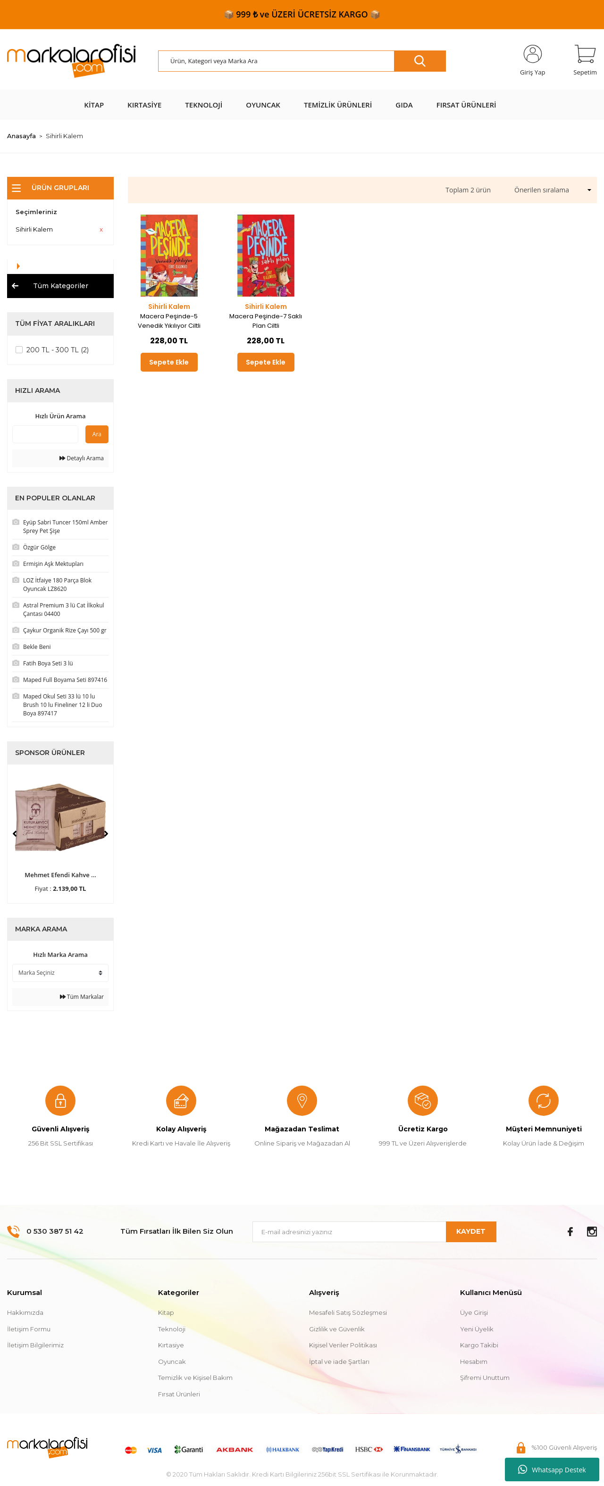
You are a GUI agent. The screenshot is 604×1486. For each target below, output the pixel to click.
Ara (96, 434)
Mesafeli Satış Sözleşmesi (348, 1312)
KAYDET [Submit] (471, 1231)
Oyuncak (172, 1361)
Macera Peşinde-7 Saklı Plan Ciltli (265, 321)
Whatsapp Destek (552, 1469)
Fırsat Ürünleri (179, 1394)
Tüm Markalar (82, 997)
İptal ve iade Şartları (339, 1361)
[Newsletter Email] (374, 1231)
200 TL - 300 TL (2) (57, 350)
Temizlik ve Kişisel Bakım (195, 1377)
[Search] (302, 61)
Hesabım (473, 1361)
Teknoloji (171, 1329)
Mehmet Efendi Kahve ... (60, 875)
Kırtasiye (171, 1345)
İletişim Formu (28, 1329)
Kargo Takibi (479, 1345)
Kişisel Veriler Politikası (343, 1345)
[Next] (106, 833)
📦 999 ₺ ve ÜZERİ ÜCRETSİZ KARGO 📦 (302, 14)
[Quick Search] (45, 434)
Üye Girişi (474, 1312)
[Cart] (585, 61)
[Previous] (14, 833)
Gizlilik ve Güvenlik (337, 1329)
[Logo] (71, 61)
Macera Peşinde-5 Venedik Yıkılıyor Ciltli (169, 321)
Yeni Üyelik (477, 1329)
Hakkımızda (25, 1312)
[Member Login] (532, 61)
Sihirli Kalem (64, 136)
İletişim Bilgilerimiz (35, 1345)
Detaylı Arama (81, 458)
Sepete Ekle (169, 362)
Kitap (166, 1312)
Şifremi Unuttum (485, 1377)
